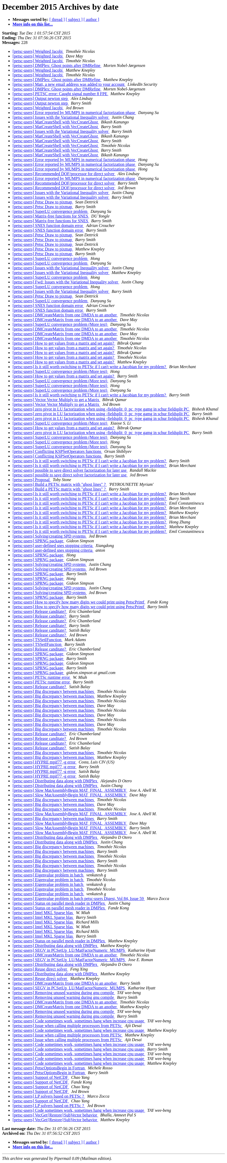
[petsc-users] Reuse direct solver (40, 969)
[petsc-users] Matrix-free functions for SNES (51, 216)
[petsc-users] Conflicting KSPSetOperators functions (57, 451)
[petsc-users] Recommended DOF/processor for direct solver (64, 174)
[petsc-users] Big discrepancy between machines (54, 691)
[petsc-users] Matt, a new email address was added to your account (69, 84)
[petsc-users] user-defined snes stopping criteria (53, 545)
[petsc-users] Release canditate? (40, 611)
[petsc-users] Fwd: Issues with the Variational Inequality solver (66, 282)
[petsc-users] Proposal (32, 479)
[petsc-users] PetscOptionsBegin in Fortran (49, 1068)
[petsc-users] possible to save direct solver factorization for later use (70, 470)
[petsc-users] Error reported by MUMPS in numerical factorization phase (74, 112)
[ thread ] (57, 19)
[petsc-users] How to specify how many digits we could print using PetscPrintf (79, 602)
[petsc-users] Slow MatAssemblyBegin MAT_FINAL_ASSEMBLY (70, 790)
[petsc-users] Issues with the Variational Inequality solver (61, 117)
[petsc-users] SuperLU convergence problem (50, 211)
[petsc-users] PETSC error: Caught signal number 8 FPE (60, 94)
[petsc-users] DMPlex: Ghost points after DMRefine (57, 65)
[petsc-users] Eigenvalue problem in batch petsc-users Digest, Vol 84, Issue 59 (79, 898)
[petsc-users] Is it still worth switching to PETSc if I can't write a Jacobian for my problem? (90, 366)
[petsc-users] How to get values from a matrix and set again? (64, 343)
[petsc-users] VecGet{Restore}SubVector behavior (55, 1115)
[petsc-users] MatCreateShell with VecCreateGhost (56, 122)
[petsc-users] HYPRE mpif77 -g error (45, 762)
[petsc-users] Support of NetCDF (41, 1077)
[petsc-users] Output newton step (41, 98)
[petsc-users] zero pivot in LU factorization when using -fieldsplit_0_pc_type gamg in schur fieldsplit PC (101, 409)
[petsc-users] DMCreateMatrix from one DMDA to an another (65, 315)
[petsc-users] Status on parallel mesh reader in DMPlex (59, 903)
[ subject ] (74, 19)
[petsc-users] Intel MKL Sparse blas (43, 912)
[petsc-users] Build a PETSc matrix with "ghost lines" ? (60, 484)
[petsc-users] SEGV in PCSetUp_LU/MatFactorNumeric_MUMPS (69, 950)
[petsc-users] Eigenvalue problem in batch (48, 875)
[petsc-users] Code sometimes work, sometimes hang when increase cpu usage (79, 1021)
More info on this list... (33, 24)
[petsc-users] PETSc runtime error (42, 677)
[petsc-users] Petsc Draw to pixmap (43, 202)
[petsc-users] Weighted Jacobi (38, 51)
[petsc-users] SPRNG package (38, 541)
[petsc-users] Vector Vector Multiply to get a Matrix (56, 399)
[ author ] (91, 19)
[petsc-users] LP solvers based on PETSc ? (49, 1096)
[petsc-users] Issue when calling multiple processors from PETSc (68, 1025)
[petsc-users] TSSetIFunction (38, 639)
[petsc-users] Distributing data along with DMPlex (55, 781)
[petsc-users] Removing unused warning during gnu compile (64, 992)
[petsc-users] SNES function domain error (48, 225)
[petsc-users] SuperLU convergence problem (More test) (60, 324)
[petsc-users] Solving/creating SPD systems (50, 536)
